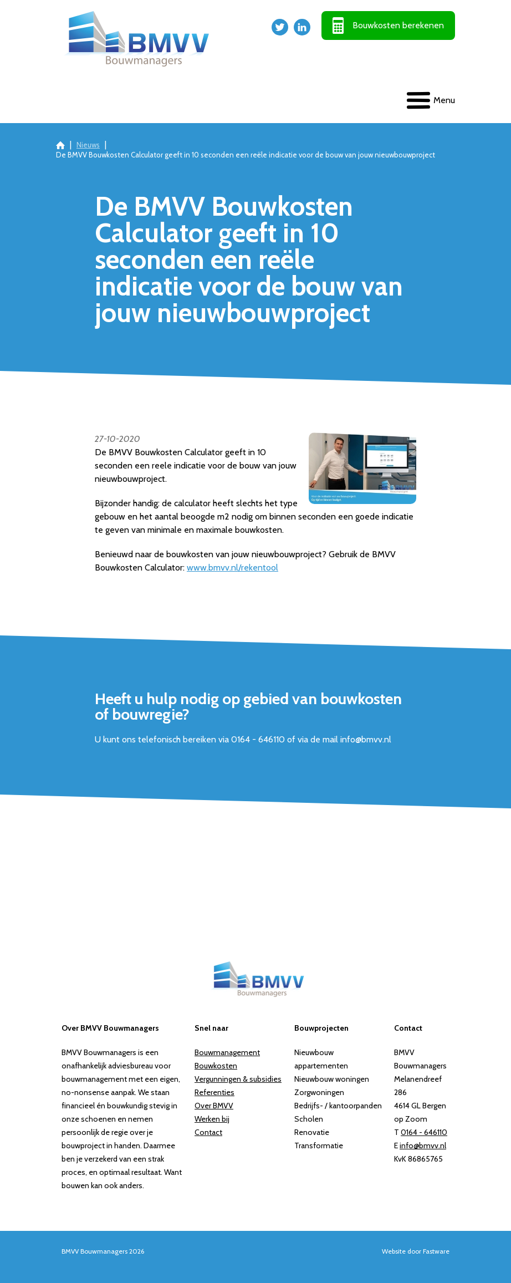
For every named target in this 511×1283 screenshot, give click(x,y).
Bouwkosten (216, 1066)
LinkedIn (302, 27)
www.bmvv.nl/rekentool (232, 567)
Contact (208, 1132)
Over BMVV (214, 1106)
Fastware (436, 1251)
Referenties (214, 1092)
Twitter (280, 27)
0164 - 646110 (424, 1132)
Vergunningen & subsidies (238, 1079)
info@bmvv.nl (423, 1145)
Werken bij (212, 1119)
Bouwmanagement (227, 1052)
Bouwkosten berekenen (398, 25)
